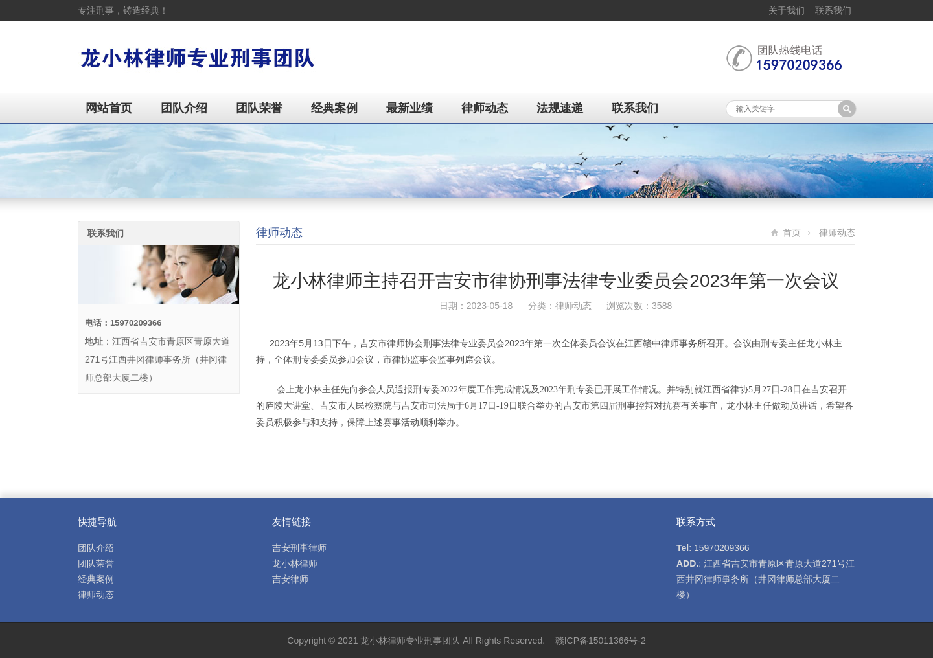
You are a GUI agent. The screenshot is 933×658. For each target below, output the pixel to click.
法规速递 (559, 108)
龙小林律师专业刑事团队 (410, 640)
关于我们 (786, 10)
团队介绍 (184, 108)
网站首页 (109, 108)
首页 (792, 232)
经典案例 (334, 108)
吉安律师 (290, 579)
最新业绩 (409, 108)
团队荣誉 (259, 108)
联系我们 (833, 10)
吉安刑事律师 (299, 548)
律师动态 (484, 108)
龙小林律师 (294, 563)
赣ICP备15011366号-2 (600, 640)
